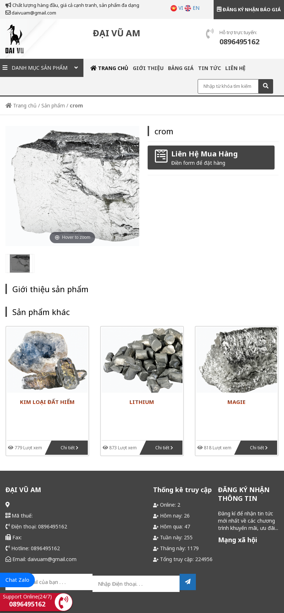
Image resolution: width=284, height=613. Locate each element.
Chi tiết (69, 448)
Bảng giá (181, 68)
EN (192, 7)
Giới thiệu (148, 68)
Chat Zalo (17, 579)
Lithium (141, 401)
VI (176, 7)
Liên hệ (235, 68)
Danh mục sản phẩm (42, 67)
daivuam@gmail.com (30, 12)
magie (236, 401)
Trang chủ (109, 68)
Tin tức (209, 68)
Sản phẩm (53, 105)
